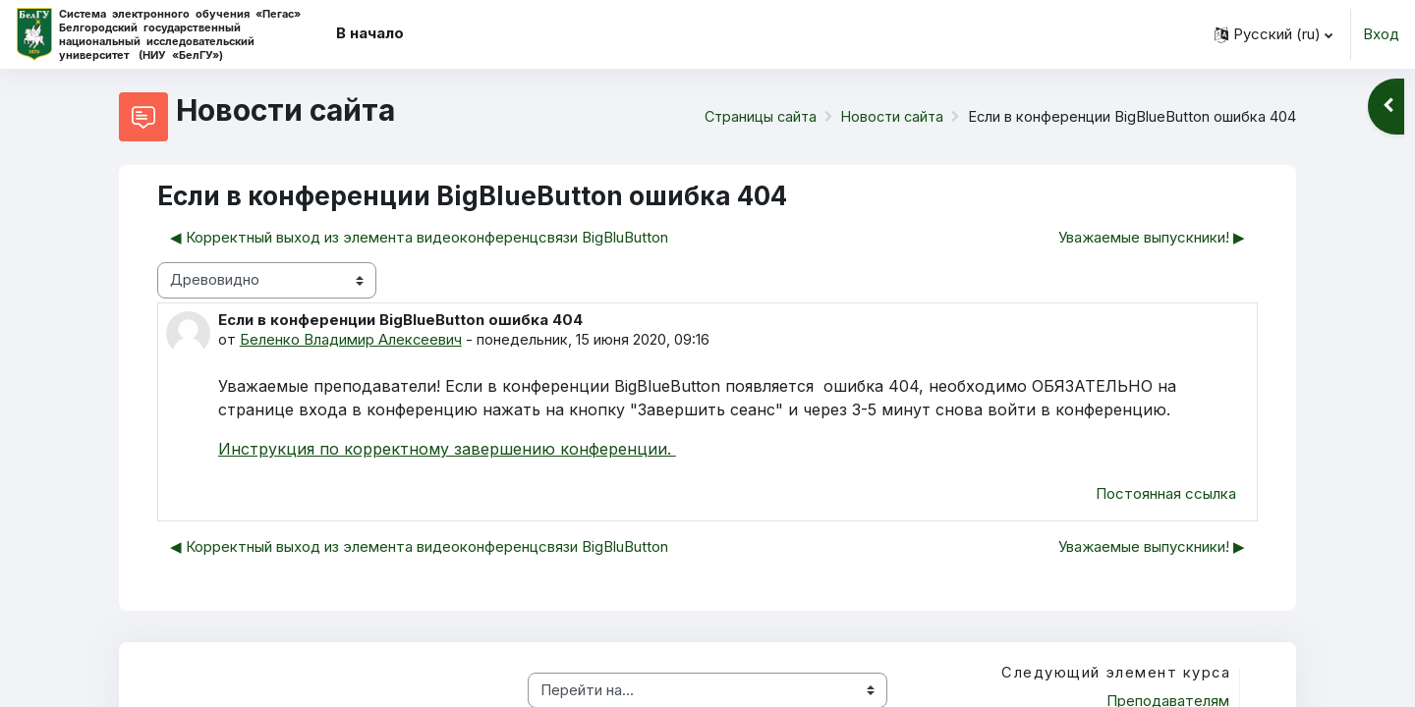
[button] (1273, 34)
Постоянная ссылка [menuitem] (1166, 495)
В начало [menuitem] (370, 33)
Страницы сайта (753, 116)
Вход (1381, 34)
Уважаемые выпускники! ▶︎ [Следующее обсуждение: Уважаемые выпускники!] (1151, 237)
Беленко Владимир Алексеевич (351, 339)
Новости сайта (888, 116)
